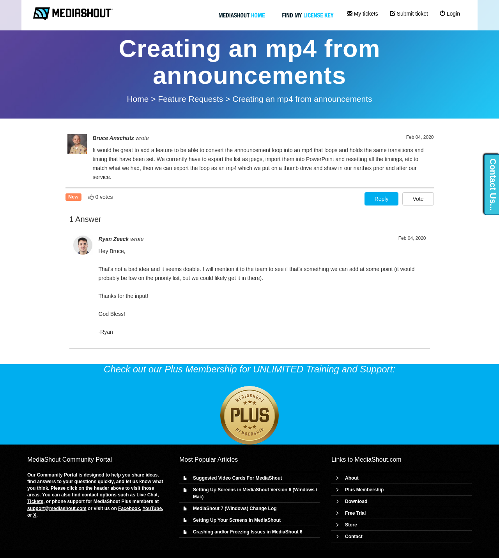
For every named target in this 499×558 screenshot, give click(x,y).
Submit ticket (409, 14)
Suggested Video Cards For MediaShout (237, 478)
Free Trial (355, 513)
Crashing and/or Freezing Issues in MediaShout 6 (248, 532)
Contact (354, 536)
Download (356, 501)
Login (450, 14)
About (352, 478)
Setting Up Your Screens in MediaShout (237, 520)
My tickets (362, 14)
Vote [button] (417, 199)
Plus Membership (364, 489)
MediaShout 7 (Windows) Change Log (235, 508)
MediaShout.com (378, 459)
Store (351, 525)
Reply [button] (382, 199)
